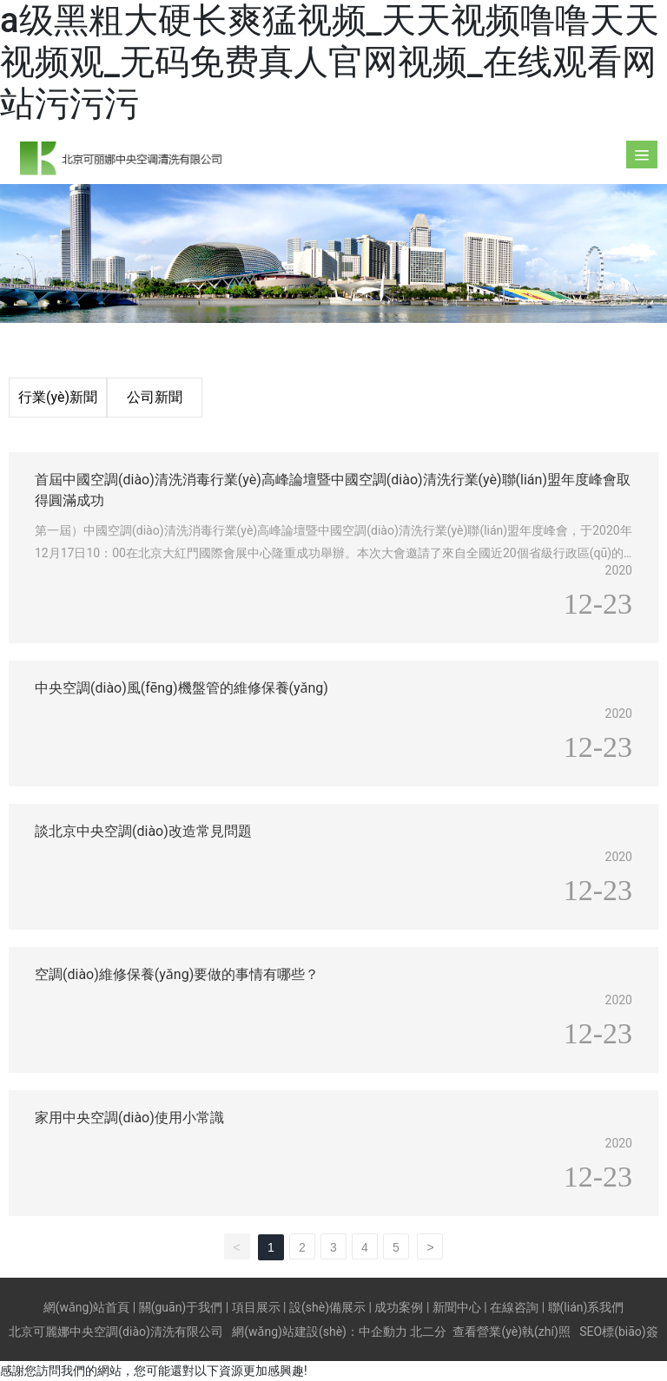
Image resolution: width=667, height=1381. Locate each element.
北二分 (428, 1331)
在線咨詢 (514, 1307)
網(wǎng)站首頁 (86, 1307)
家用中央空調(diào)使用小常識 (129, 1117)
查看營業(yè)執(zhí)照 (511, 1331)
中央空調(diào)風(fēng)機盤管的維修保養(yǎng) (181, 688)
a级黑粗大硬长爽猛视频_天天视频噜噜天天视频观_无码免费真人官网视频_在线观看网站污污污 (329, 62)
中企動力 (383, 1331)
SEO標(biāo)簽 (618, 1331)
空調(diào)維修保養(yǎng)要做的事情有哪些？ (177, 974)
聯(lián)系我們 (586, 1307)
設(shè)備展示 (327, 1307)
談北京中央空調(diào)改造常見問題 (143, 831)
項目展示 (256, 1307)
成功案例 (398, 1307)
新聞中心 (457, 1307)
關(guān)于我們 (181, 1307)
